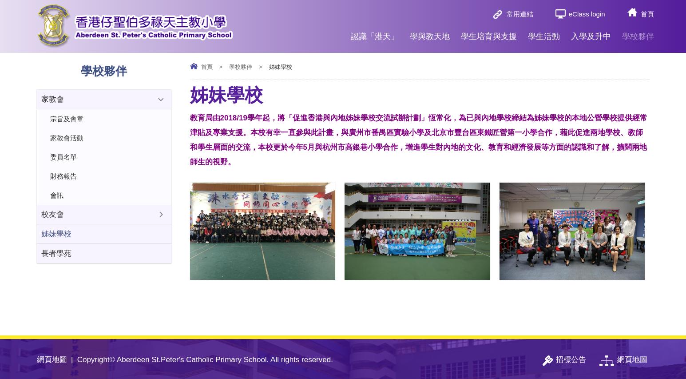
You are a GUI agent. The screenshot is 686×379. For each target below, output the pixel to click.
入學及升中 (591, 33)
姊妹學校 (56, 234)
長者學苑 (56, 253)
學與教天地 (430, 33)
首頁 (647, 14)
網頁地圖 (52, 359)
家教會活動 (66, 138)
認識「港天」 (375, 33)
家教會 (52, 99)
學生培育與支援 (489, 33)
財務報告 (63, 176)
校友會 (52, 214)
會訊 (56, 195)
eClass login (587, 14)
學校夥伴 (638, 33)
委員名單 (63, 157)
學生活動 (544, 33)
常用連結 (520, 14)
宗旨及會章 (66, 119)
